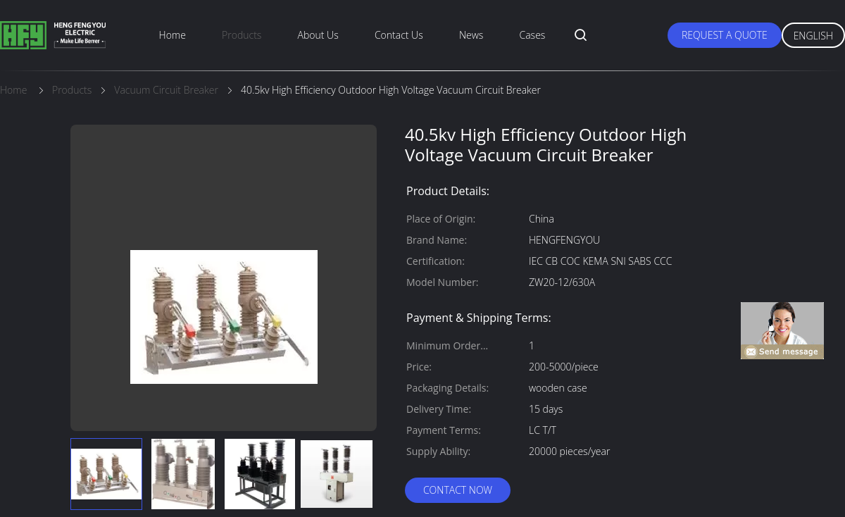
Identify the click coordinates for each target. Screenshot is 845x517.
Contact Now (457, 490)
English (813, 35)
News (471, 35)
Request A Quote (725, 35)
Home (172, 35)
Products (241, 35)
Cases (533, 35)
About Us (318, 35)
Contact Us (399, 35)
